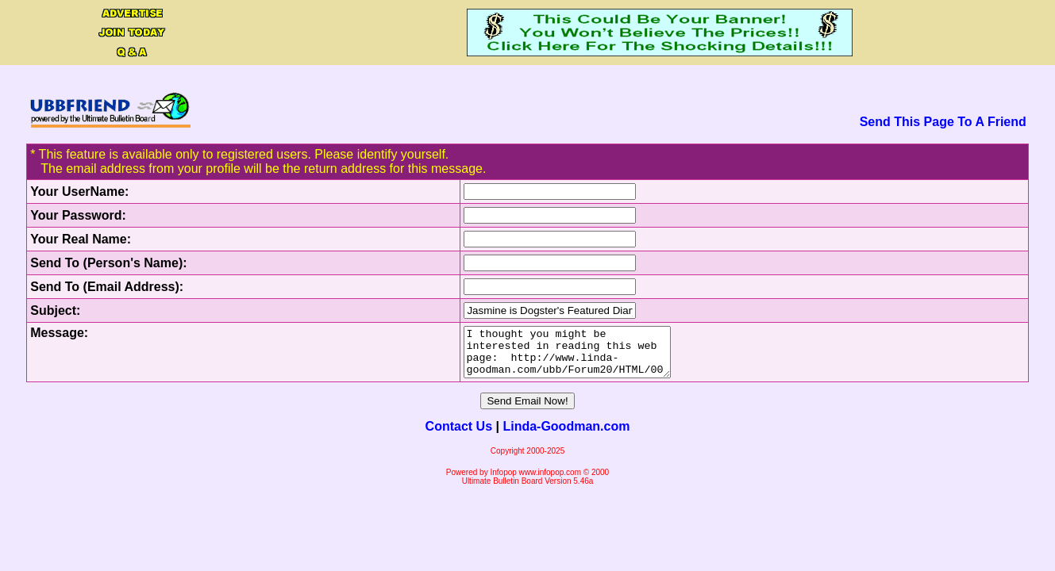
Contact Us (458, 436)
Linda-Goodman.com (566, 436)
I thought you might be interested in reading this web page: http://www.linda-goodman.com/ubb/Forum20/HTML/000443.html (553, 357)
